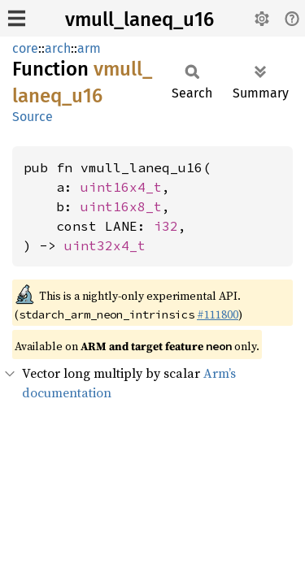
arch (58, 48)
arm (89, 48)
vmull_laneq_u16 (139, 19)
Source (32, 116)
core (25, 48)
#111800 (217, 314)
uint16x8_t (121, 206)
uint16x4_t (121, 187)
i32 (166, 226)
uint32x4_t (105, 245)
